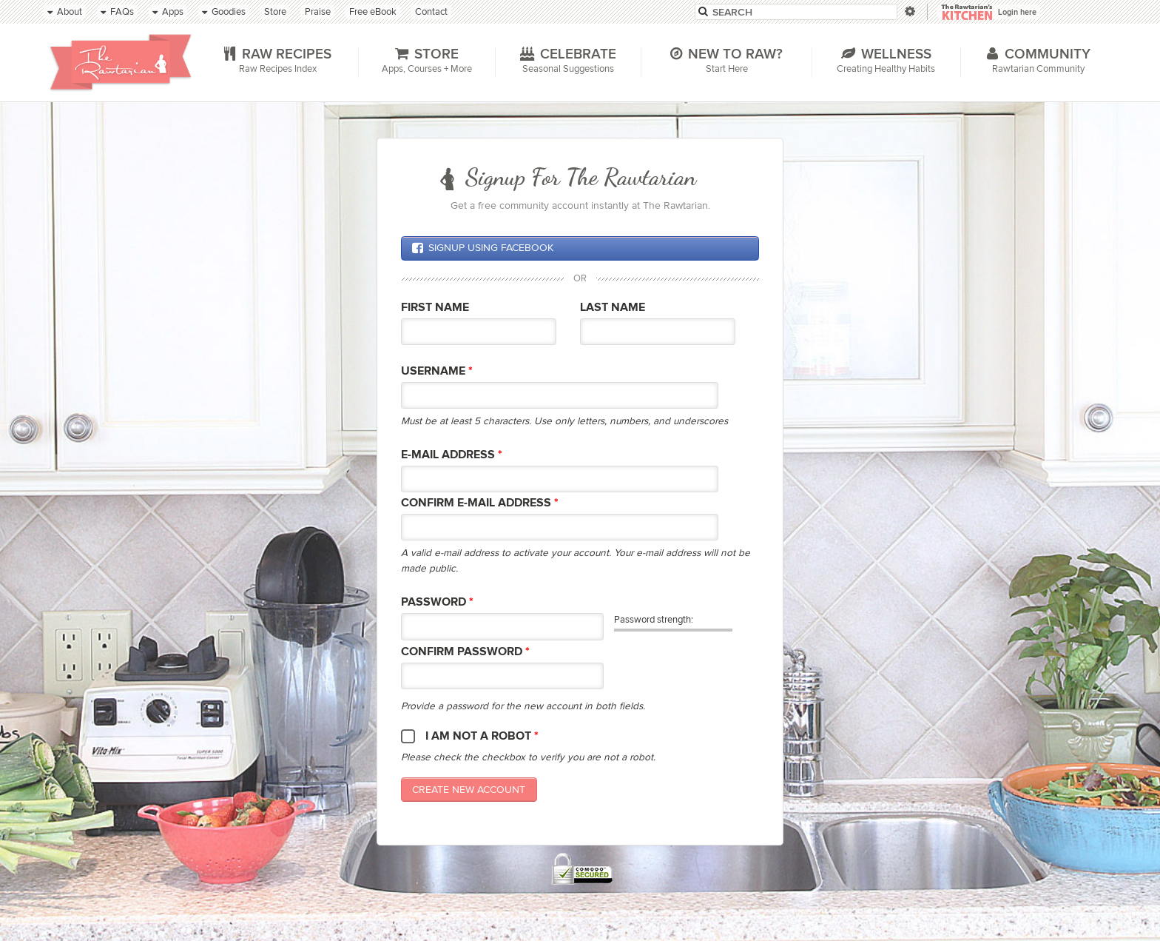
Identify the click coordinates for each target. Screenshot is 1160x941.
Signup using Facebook (482, 248)
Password (437, 602)
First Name (435, 308)
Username (437, 371)
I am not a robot (482, 736)
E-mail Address (451, 455)
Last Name (612, 308)
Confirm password (465, 652)
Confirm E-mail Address (480, 503)
